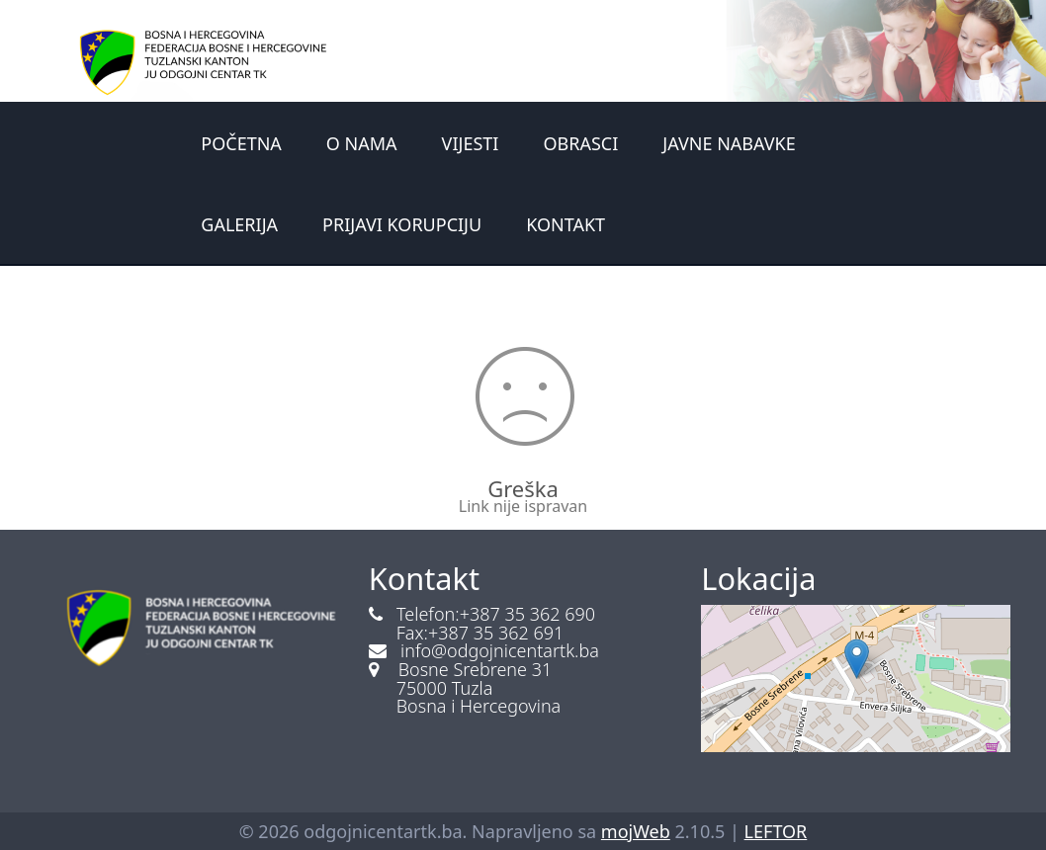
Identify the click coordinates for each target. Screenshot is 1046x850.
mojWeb (635, 831)
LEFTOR (776, 831)
